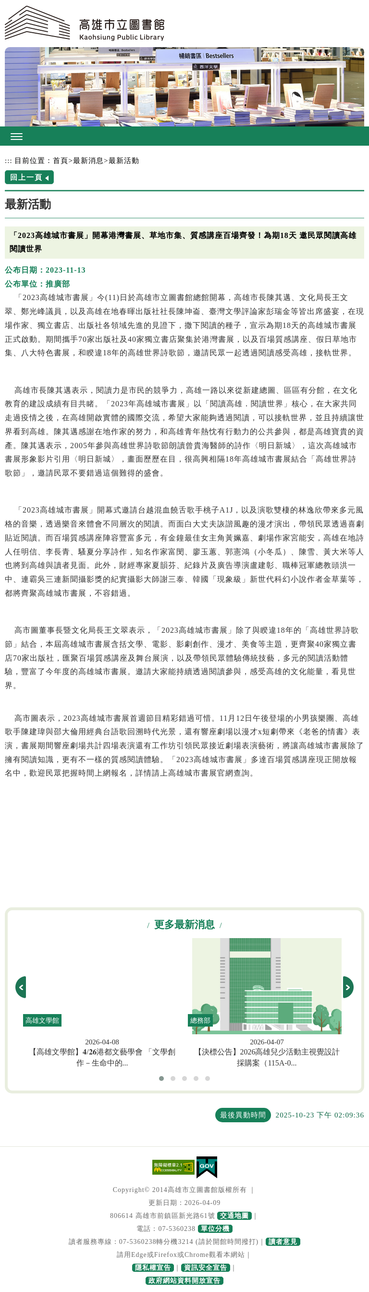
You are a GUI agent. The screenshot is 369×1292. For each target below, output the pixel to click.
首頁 (60, 160)
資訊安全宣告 (205, 1267)
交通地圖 (234, 1215)
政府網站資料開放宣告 (184, 1280)
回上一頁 (26, 177)
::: (8, 160)
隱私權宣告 (153, 1267)
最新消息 (88, 160)
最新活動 (124, 160)
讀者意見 (283, 1241)
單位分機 (215, 1228)
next (348, 987)
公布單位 (21, 284)
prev (20, 987)
